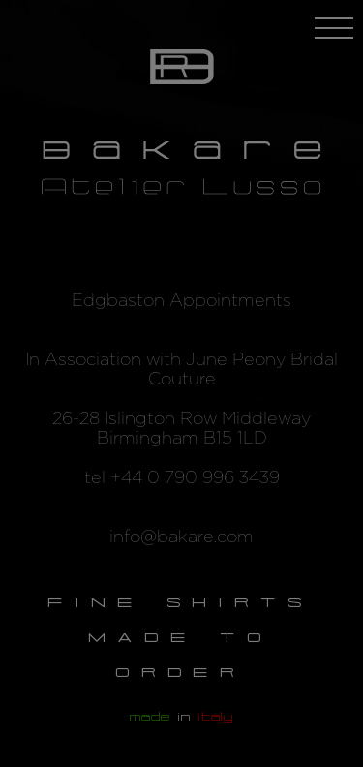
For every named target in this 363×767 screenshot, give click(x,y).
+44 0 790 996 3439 (195, 478)
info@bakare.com (181, 537)
